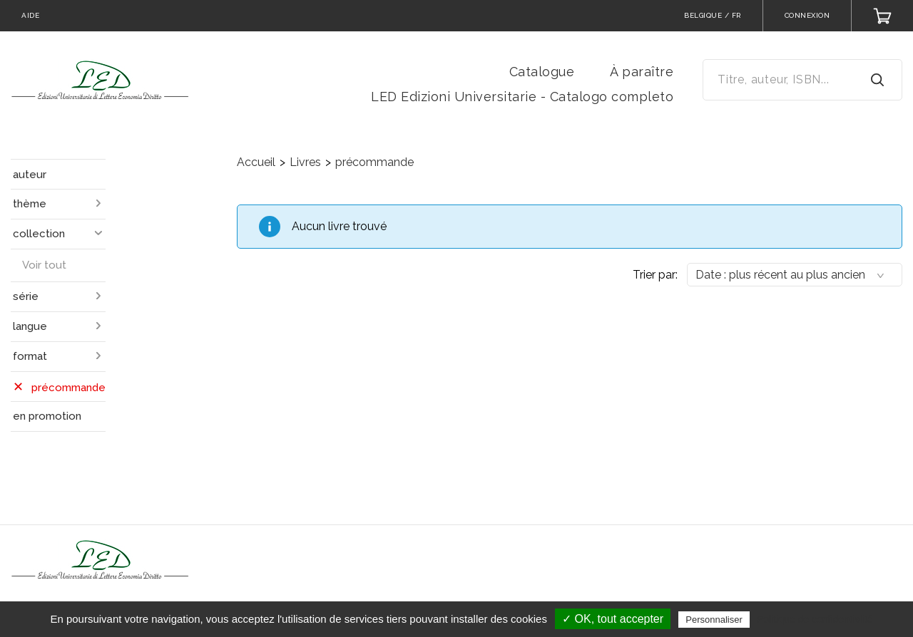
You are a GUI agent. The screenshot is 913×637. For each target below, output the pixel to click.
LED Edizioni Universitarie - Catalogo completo (522, 96)
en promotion (47, 416)
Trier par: (655, 274)
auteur (29, 174)
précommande (374, 162)
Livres (305, 162)
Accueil (256, 162)
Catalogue (542, 71)
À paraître (641, 71)
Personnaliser (714, 619)
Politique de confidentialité (815, 619)
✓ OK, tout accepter (612, 619)
